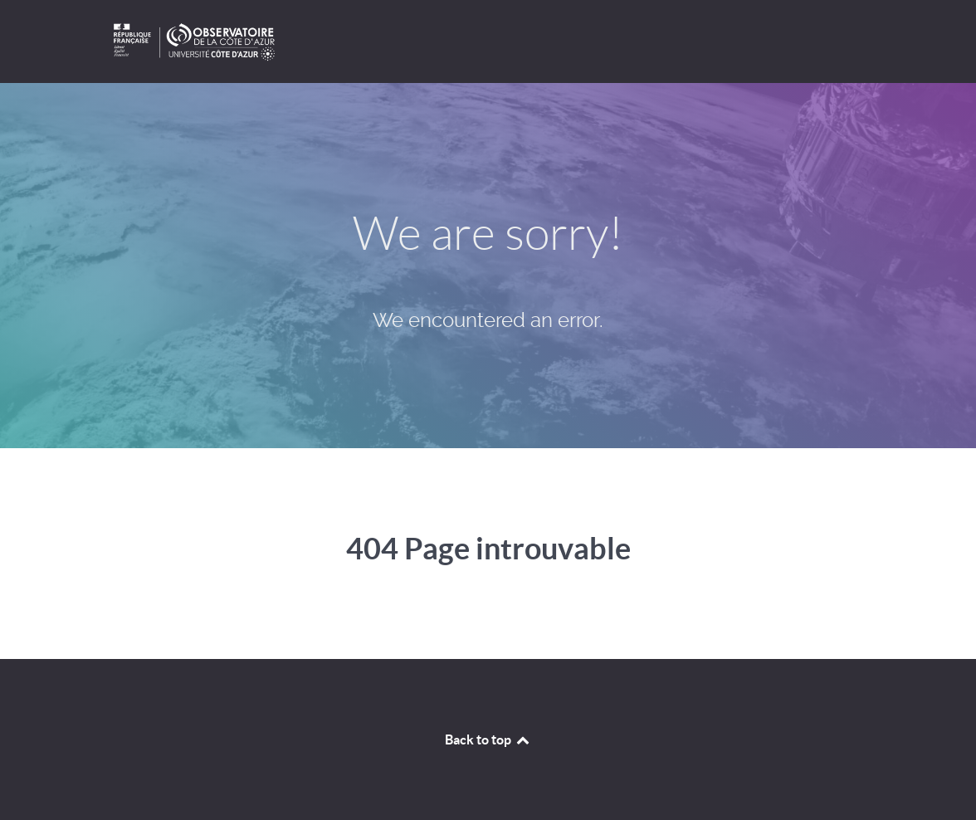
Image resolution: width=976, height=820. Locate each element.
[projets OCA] (488, 41)
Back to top (488, 739)
